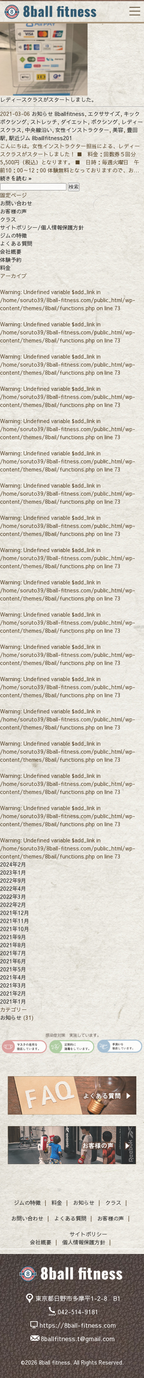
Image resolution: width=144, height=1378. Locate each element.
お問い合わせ (16, 203)
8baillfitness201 (52, 138)
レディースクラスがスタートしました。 (48, 99)
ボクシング (104, 122)
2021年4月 (13, 977)
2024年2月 (13, 864)
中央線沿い (38, 130)
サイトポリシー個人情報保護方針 (84, 1238)
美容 (118, 130)
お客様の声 (13, 211)
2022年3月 (13, 896)
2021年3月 (13, 985)
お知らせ (42, 113)
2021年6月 (13, 961)
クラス (8, 219)
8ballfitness (69, 113)
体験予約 (11, 259)
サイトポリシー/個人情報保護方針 (42, 227)
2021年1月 (13, 1001)
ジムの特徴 (13, 235)
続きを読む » (16, 178)
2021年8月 (13, 945)
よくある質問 (16, 243)
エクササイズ (104, 113)
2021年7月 (13, 953)
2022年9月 (13, 880)
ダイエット (74, 122)
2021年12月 (14, 912)
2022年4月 (13, 888)
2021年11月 (14, 921)
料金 (5, 267)
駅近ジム (19, 138)
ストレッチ (43, 122)
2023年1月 (13, 872)
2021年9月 (13, 937)
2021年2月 (13, 993)
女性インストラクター (82, 130)
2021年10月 (14, 929)
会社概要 (11, 251)
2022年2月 (13, 904)
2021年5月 (13, 969)
